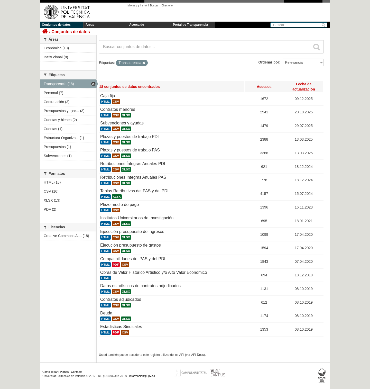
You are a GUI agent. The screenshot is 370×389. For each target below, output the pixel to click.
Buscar (154, 5)
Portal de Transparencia (190, 24)
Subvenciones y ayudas (122, 123)
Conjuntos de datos (56, 24)
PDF (116, 264)
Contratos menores (117, 109)
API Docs (197, 355)
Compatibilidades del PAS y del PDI (132, 259)
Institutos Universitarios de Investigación (136, 218)
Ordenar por (268, 62)
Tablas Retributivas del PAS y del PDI (134, 191)
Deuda (106, 313)
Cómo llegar (50, 371)
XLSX (126, 115)
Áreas (90, 24)
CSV (116, 101)
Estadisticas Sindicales (121, 326)
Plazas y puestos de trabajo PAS (130, 150)
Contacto (76, 371)
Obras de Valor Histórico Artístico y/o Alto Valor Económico (153, 272)
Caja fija (107, 96)
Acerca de (136, 24)
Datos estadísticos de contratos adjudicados (140, 286)
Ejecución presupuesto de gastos (130, 245)
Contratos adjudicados (120, 299)
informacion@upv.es (142, 375)
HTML (105, 101)
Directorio (167, 5)
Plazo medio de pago (119, 204)
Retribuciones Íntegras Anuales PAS (133, 177)
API (181, 355)
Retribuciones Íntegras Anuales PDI (132, 163)
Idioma (133, 5)
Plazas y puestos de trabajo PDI (129, 136)
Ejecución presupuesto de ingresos (132, 231)
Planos (64, 371)
